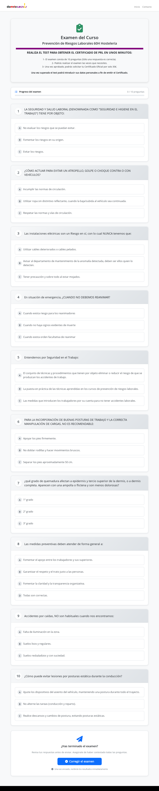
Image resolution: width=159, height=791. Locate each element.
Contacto (147, 6)
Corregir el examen (79, 761)
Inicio (137, 6)
